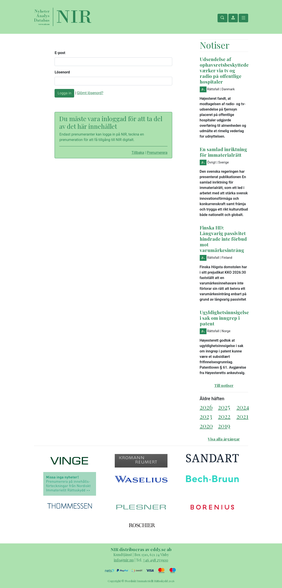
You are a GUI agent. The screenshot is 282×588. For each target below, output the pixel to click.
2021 (242, 416)
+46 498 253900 (155, 560)
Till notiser (224, 385)
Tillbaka (137, 152)
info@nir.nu (124, 560)
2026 (206, 407)
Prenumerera (157, 152)
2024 (242, 407)
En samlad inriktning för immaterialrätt (223, 152)
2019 (224, 425)
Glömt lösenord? (90, 93)
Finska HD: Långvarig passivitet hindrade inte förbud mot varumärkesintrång (223, 238)
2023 (206, 416)
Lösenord (62, 72)
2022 (224, 416)
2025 (224, 407)
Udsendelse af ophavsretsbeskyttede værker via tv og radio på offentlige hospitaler (224, 70)
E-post (60, 53)
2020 (206, 425)
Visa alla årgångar (224, 439)
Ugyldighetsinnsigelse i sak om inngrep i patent (224, 318)
